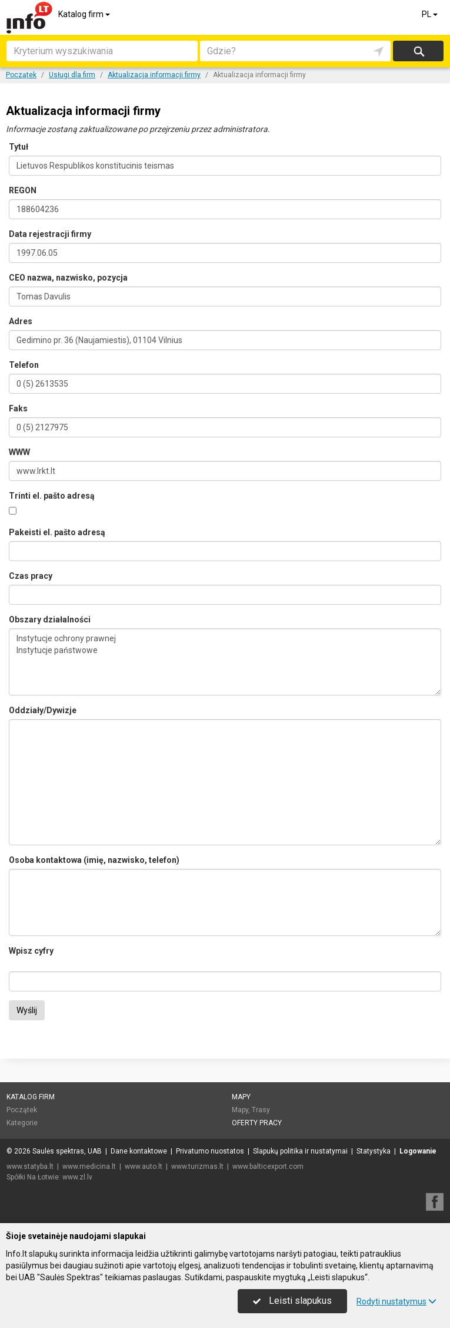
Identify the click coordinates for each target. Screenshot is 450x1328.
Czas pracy (30, 576)
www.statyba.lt (30, 1166)
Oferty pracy (257, 1123)
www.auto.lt (143, 1166)
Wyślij (26, 1010)
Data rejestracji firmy (50, 234)
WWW (19, 452)
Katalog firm (85, 14)
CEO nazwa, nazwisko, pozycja (68, 277)
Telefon (24, 365)
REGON (22, 190)
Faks (18, 408)
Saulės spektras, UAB (67, 1151)
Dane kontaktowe (139, 1151)
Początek (21, 1110)
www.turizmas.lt (197, 1166)
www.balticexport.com (268, 1166)
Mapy (241, 1097)
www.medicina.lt (89, 1166)
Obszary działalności (50, 619)
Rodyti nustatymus (396, 1301)
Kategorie (22, 1123)
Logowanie (417, 1151)
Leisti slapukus (292, 1300)
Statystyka (373, 1151)
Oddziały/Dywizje (42, 710)
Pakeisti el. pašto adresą (57, 532)
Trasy (261, 1110)
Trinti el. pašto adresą (52, 495)
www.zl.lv (77, 1177)
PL (430, 14)
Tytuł (18, 146)
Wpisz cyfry (31, 950)
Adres (20, 321)
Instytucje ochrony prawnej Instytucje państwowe (225, 662)
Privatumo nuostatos (210, 1151)
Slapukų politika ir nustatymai (300, 1151)
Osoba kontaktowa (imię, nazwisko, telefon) (94, 860)
